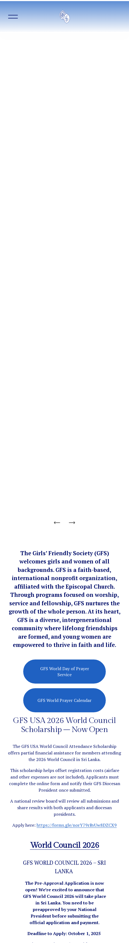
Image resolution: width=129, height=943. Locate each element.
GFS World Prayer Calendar (64, 700)
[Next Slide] (72, 523)
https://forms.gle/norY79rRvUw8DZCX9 (77, 825)
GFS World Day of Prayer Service (64, 672)
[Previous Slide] (57, 523)
